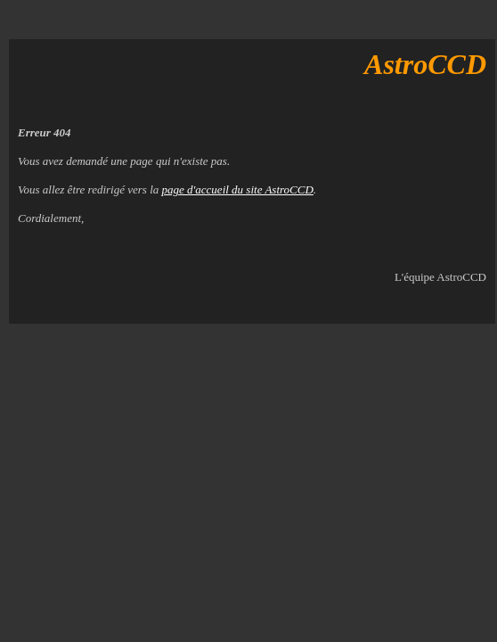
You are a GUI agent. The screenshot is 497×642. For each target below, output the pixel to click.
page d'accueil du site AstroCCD (238, 189)
